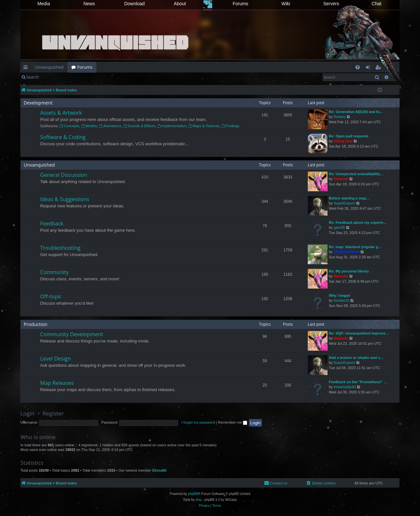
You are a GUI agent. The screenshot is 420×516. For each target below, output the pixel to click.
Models (89, 126)
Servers (331, 3)
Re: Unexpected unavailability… (356, 174)
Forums (240, 3)
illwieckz (341, 179)
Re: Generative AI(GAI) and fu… (356, 112)
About (180, 3)
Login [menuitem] (369, 68)
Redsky (340, 117)
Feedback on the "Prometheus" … (358, 382)
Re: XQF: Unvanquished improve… (359, 333)
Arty (199, 500)
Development (38, 103)
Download (134, 3)
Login (53, 77)
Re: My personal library (349, 271)
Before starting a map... (349, 198)
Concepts (69, 126)
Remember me (232, 422)
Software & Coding (63, 137)
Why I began (339, 295)
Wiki (285, 3)
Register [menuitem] (379, 68)
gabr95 (339, 227)
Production (35, 324)
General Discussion (63, 174)
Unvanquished (49, 67)
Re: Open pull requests (348, 136)
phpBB (193, 494)
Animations (110, 126)
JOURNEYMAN (346, 252)
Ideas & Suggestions (64, 199)
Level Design (55, 358)
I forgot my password (198, 422)
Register (75, 77)
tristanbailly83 (345, 387)
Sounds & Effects (139, 126)
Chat (376, 3)
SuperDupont (344, 203)
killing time (343, 141)
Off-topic (51, 296)
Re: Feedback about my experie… (358, 222)
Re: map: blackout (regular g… (355, 247)
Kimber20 (341, 300)
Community (54, 272)
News (89, 3)
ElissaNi (159, 470)
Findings (230, 126)
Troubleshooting (60, 247)
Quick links (27, 68)
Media (44, 3)
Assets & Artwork (61, 112)
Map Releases (57, 383)
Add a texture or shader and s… (356, 358)
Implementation (171, 126)
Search (32, 77)
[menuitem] (358, 67)
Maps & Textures (204, 126)
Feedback (52, 223)
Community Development (71, 334)
